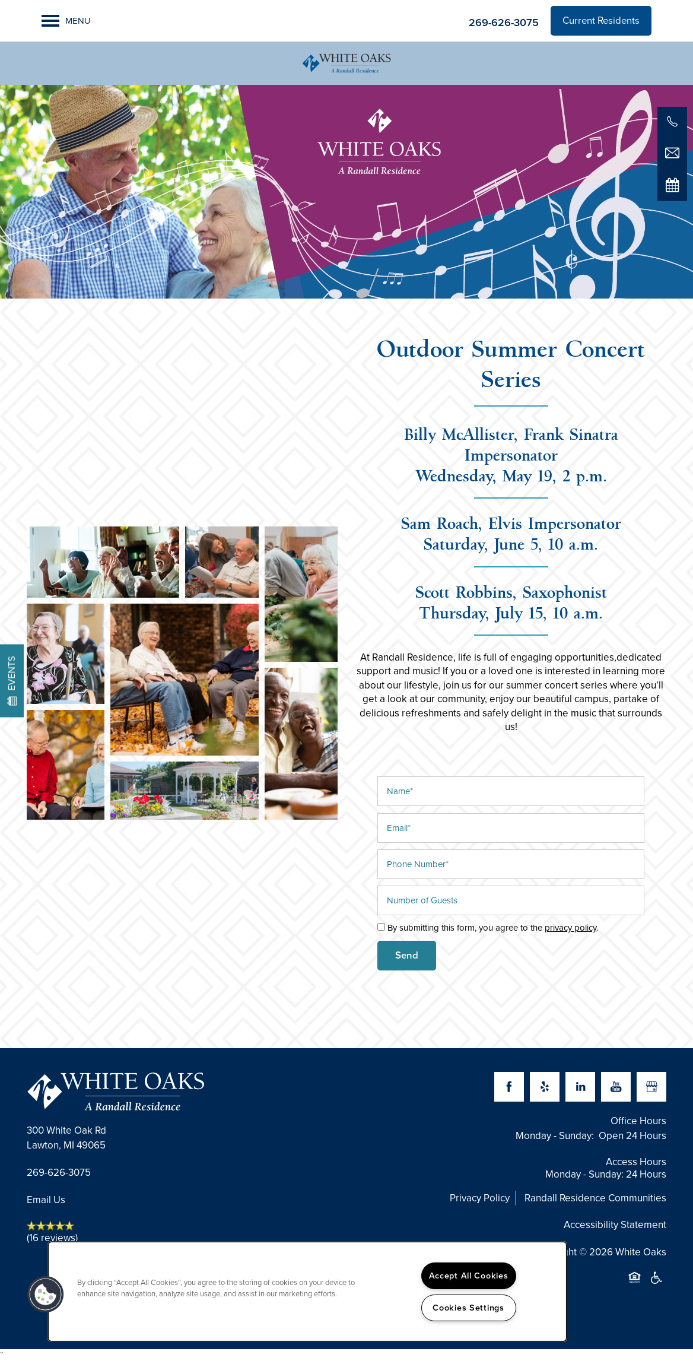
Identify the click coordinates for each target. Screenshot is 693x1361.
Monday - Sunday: (555, 1136)
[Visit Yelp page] (545, 1087)
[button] (601, 21)
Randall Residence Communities (595, 1198)
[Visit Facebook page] (509, 1087)
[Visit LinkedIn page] (580, 1087)
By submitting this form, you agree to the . (492, 927)
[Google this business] (651, 1087)
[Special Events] (672, 184)
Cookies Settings (468, 1308)
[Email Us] (672, 153)
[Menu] (66, 21)
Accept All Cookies (468, 1276)
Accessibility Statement (615, 1225)
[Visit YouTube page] (616, 1087)
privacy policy (570, 927)
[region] (307, 1291)
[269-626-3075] (672, 122)
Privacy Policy (480, 1198)
